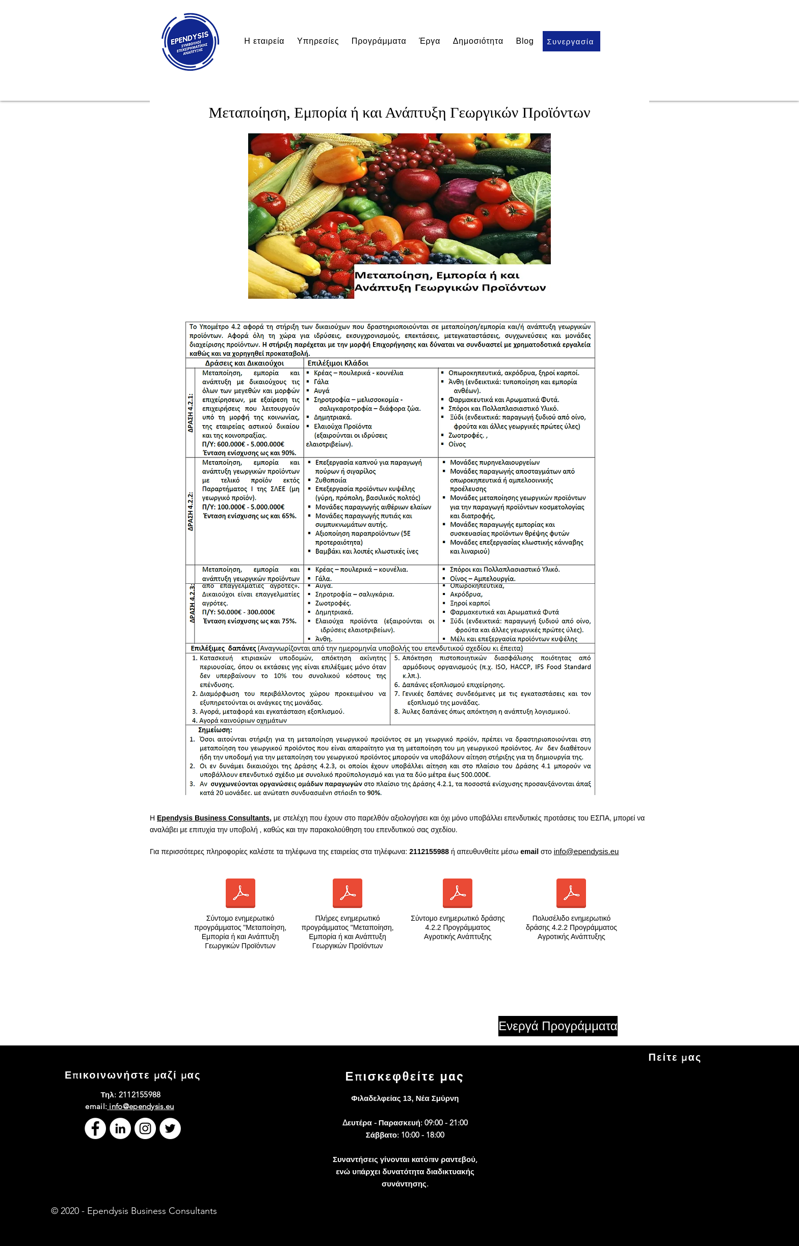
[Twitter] (170, 1128)
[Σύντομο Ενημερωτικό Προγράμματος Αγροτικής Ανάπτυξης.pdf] (240, 894)
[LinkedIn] (120, 1128)
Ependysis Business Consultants (213, 818)
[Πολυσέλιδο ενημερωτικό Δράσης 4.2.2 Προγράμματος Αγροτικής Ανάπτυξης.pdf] (571, 894)
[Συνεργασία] (571, 41)
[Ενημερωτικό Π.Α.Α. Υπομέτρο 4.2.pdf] (347, 894)
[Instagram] (145, 1128)
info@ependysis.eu (586, 851)
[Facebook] (95, 1128)
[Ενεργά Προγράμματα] (558, 1026)
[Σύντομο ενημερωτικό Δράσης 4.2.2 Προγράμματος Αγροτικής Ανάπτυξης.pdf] (457, 894)
